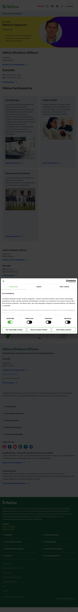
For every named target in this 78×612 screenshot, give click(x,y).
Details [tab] (39, 286)
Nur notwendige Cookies (14, 330)
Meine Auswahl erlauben (39, 330)
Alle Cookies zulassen (63, 330)
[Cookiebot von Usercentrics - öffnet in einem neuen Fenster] (67, 281)
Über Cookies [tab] (64, 286)
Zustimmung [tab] (13, 286)
